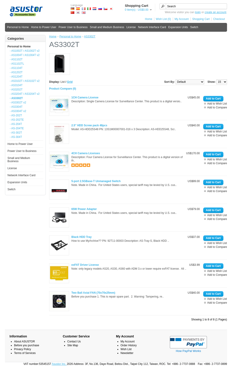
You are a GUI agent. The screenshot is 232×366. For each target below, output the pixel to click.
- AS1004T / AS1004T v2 (25, 55)
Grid (70, 81)
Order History (129, 345)
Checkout (219, 19)
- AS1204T (16, 76)
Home (148, 19)
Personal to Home (18, 27)
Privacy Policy (22, 349)
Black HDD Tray (81, 237)
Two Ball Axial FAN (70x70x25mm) (93, 292)
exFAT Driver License (85, 264)
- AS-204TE (17, 128)
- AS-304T (16, 137)
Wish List (126, 349)
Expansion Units (178, 27)
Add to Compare (217, 107)
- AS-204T (16, 124)
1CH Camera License (84, 97)
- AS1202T (16, 72)
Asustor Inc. (59, 364)
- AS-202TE (17, 119)
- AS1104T (16, 68)
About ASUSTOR (24, 341)
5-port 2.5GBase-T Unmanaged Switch (96, 181)
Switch (194, 27)
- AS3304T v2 (18, 111)
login (198, 12)
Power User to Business (72, 27)
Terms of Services (25, 353)
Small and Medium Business (107, 27)
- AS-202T (16, 115)
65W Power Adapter (84, 209)
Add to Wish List (217, 103)
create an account (215, 12)
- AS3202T (16, 89)
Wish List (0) (163, 19)
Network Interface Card (152, 27)
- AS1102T (16, 59)
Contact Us (74, 341)
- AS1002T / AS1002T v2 (25, 50)
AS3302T (89, 36)
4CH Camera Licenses (85, 153)
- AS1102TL (17, 63)
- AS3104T (16, 85)
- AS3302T (16, 98)
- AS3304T (16, 106)
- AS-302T (16, 132)
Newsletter (127, 353)
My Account (182, 19)
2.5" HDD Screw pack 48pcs (89, 125)
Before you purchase (26, 345)
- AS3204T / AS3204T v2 (25, 93)
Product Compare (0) (62, 88)
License (131, 27)
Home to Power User (43, 27)
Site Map (72, 345)
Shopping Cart (201, 19)
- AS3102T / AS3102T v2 (25, 81)
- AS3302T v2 (18, 102)
